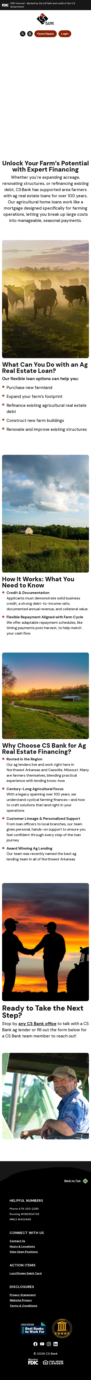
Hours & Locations (22, 1246)
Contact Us (17, 1241)
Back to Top (76, 1181)
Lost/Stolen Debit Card (26, 1273)
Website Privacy (21, 1300)
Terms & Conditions (23, 1306)
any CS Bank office (37, 1023)
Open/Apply (45, 33)
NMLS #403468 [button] (20, 1219)
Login (64, 33)
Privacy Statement (23, 1295)
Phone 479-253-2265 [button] (24, 1209)
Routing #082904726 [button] (24, 1214)
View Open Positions (24, 1252)
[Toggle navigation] (30, 34)
